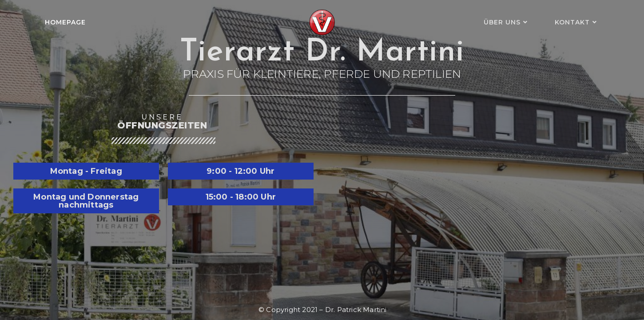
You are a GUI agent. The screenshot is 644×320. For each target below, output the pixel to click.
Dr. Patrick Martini (356, 309)
